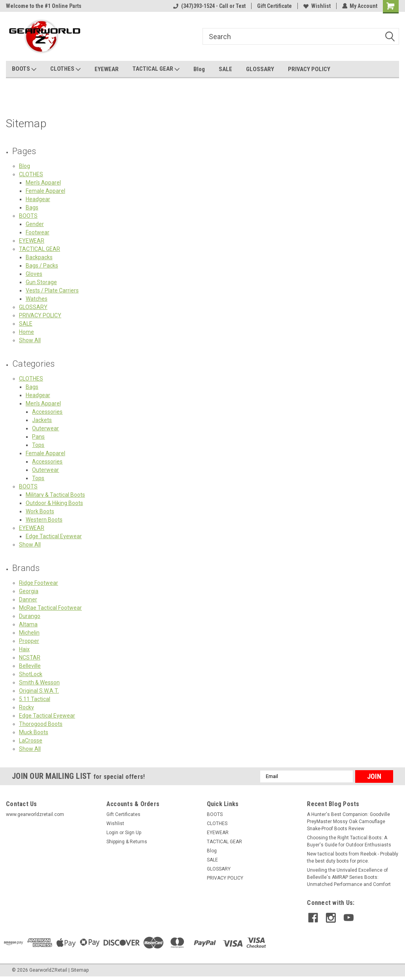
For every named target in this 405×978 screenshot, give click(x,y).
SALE (225, 69)
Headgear (38, 199)
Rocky (26, 707)
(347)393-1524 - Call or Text (209, 6)
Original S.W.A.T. (39, 691)
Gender (35, 224)
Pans (38, 436)
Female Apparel (45, 191)
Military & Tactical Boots (55, 495)
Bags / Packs (42, 265)
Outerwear (45, 428)
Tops (38, 445)
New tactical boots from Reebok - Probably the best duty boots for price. (352, 857)
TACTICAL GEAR (156, 69)
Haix (24, 649)
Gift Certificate (274, 6)
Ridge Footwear (38, 583)
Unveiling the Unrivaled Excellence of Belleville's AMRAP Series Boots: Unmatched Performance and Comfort (349, 877)
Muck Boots (33, 732)
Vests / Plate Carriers (52, 290)
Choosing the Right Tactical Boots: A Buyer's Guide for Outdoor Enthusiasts (349, 841)
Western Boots (44, 519)
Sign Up (133, 832)
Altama (28, 624)
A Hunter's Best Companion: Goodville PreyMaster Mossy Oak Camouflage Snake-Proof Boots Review (348, 821)
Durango (29, 616)
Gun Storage (41, 282)
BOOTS (24, 69)
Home (26, 332)
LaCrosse (30, 740)
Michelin (29, 632)
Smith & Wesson (39, 682)
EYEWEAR (107, 69)
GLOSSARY (260, 69)
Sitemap (80, 970)
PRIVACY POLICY (309, 69)
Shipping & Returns (126, 841)
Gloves (34, 274)
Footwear (37, 232)
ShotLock (30, 674)
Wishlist (316, 6)
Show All (30, 340)
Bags (32, 207)
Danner (28, 599)
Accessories (47, 412)
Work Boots (40, 511)
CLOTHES (65, 69)
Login (112, 832)
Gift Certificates (123, 814)
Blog (199, 69)
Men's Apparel (43, 182)
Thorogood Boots (40, 724)
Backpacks (39, 257)
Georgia (28, 591)
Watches (36, 299)
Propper (29, 641)
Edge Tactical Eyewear (54, 536)
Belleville (30, 666)
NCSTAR (29, 657)
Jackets (42, 420)
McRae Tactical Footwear (50, 608)
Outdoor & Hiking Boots (54, 503)
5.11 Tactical (34, 699)
